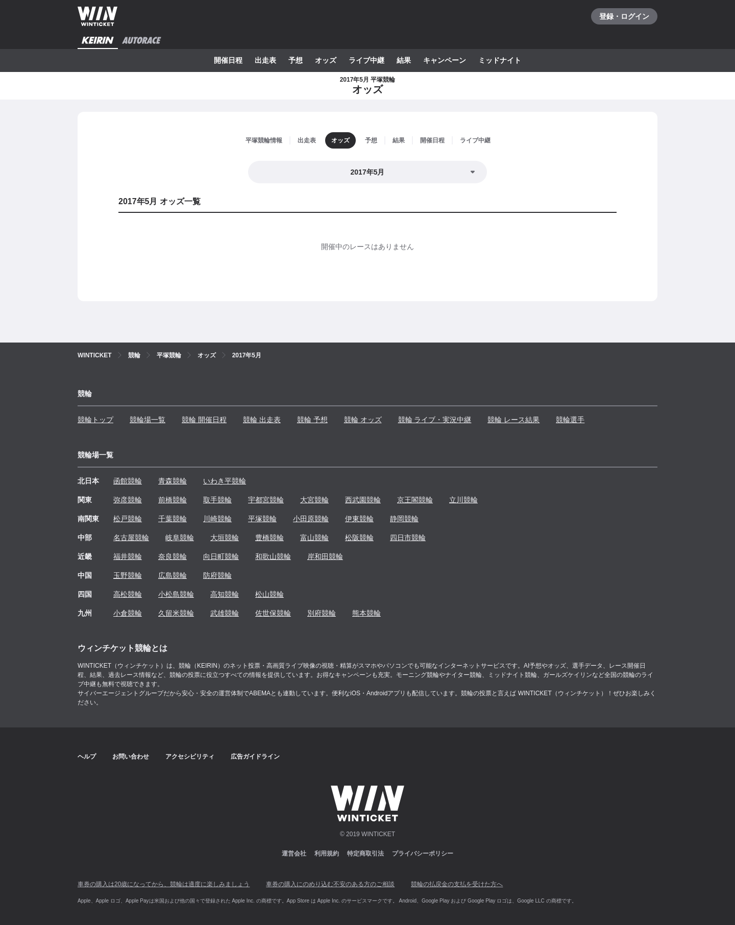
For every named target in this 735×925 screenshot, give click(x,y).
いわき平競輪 (224, 481)
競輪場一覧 (147, 420)
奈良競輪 (172, 556)
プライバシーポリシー (422, 853)
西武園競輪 (363, 500)
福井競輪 (127, 556)
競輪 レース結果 (513, 420)
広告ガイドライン (255, 756)
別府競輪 (321, 613)
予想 (295, 60)
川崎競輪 (217, 519)
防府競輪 (217, 575)
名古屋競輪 (131, 537)
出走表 (265, 60)
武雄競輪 (224, 613)
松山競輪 (269, 594)
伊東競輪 (359, 519)
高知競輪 (224, 594)
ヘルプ (87, 756)
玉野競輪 (127, 575)
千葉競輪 (172, 519)
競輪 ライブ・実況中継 (435, 420)
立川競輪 (463, 500)
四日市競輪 (408, 537)
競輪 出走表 (262, 420)
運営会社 (294, 853)
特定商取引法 (365, 853)
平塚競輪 (262, 519)
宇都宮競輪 (266, 500)
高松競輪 (127, 594)
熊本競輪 (366, 613)
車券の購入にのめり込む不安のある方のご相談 (330, 884)
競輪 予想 (312, 420)
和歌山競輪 (273, 556)
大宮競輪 (314, 500)
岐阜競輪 (179, 537)
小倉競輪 (127, 613)
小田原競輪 (311, 519)
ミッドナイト (499, 60)
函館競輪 (127, 481)
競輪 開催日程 (204, 420)
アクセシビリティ (189, 756)
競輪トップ (95, 420)
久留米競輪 (176, 613)
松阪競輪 (359, 537)
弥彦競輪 (127, 500)
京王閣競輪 (415, 500)
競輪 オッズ (363, 420)
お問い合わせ (130, 756)
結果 (404, 60)
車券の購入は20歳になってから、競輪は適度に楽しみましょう (164, 884)
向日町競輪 (221, 556)
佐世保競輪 (273, 613)
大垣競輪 (224, 537)
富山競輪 (314, 537)
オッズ (325, 60)
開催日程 (228, 60)
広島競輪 (172, 575)
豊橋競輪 (269, 537)
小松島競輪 (176, 594)
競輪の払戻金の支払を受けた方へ (457, 884)
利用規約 (326, 853)
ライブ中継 (366, 60)
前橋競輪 (172, 500)
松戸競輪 (127, 519)
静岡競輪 (404, 519)
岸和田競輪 (325, 556)
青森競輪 (172, 481)
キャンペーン (444, 60)
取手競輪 (217, 500)
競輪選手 (570, 420)
